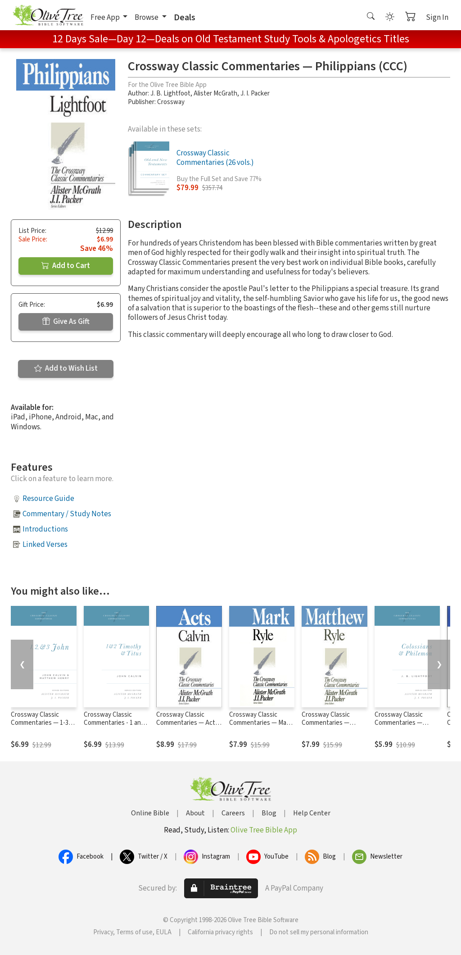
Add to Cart (65, 265)
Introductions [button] (45, 529)
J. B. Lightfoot (170, 93)
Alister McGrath (215, 93)
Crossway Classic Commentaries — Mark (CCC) (260, 723)
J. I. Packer (255, 93)
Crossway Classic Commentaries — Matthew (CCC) (326, 723)
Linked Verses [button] (45, 544)
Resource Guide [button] (48, 498)
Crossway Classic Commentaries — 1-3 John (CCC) (39, 723)
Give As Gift (66, 321)
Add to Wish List (66, 368)
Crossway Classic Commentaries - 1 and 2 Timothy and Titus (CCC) (116, 727)
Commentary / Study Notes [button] (67, 514)
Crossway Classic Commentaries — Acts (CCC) (187, 723)
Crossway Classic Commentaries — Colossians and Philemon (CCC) (399, 727)
